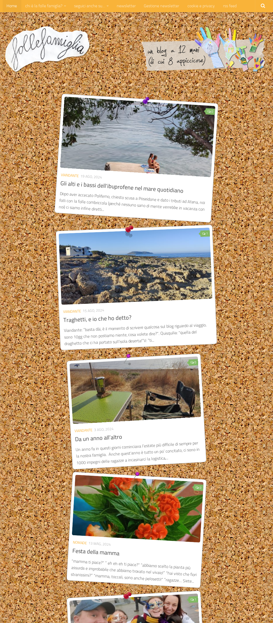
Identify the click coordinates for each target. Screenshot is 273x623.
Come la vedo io (200, 277)
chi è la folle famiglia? (42, 6)
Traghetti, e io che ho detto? (175, 168)
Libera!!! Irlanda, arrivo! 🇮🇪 (214, 389)
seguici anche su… (87, 6)
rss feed (224, 6)
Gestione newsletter (158, 6)
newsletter (123, 6)
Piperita (188, 269)
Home (11, 6)
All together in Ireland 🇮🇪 (131, 389)
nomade (108, 266)
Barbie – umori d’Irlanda (50, 502)
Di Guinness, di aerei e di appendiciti (130, 505)
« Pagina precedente (33, 573)
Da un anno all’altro (44, 277)
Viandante (35, 156)
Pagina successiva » (240, 573)
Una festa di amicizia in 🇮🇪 (52, 388)
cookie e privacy (196, 6)
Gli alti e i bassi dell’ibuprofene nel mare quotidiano (73, 169)
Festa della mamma (124, 275)
